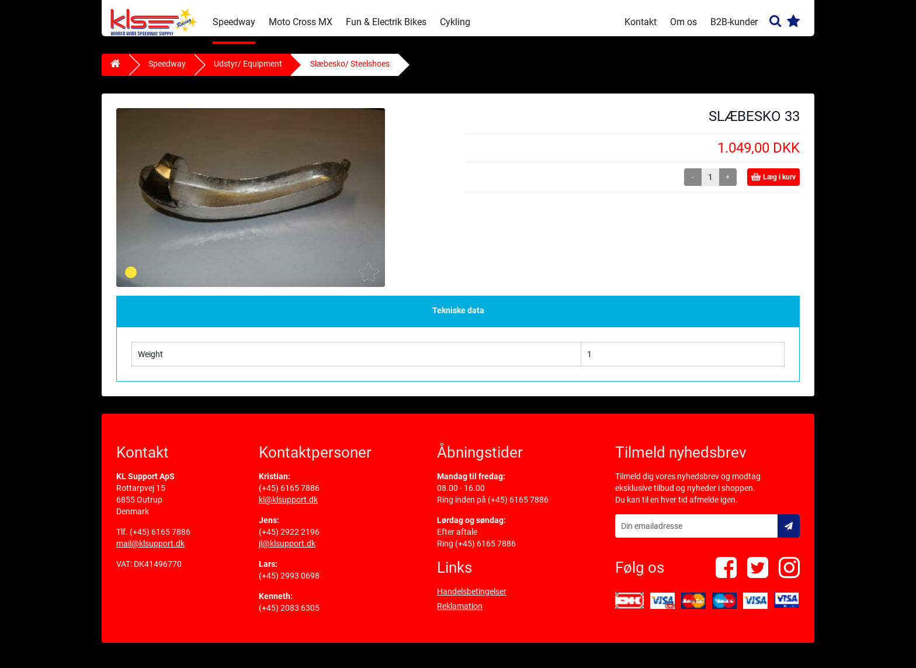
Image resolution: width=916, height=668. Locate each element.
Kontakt (640, 21)
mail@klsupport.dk (150, 551)
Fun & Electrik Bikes (386, 21)
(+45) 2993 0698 (289, 583)
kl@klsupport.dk (288, 507)
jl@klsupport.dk (287, 551)
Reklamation (460, 613)
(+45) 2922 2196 (289, 539)
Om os (683, 21)
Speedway (234, 21)
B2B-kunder (734, 21)
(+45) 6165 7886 (160, 539)
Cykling (455, 21)
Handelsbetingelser (471, 599)
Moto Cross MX (300, 21)
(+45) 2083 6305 (289, 615)
